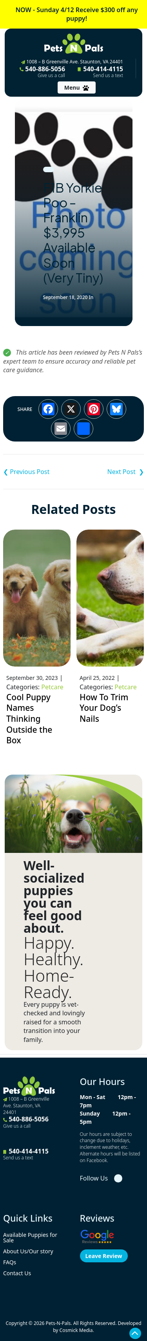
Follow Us (94, 1178)
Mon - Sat (92, 1097)
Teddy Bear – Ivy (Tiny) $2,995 (109, 471)
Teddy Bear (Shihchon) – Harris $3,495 (38, 471)
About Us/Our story (28, 1251)
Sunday (90, 1113)
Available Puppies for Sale (30, 1237)
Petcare (52, 687)
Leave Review (103, 1256)
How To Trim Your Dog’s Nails (104, 708)
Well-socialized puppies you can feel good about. (54, 896)
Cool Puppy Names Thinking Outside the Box (29, 719)
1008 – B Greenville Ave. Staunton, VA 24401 (72, 61)
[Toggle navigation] (77, 87)
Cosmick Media (76, 1330)
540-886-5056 (42, 72)
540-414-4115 (100, 72)
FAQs (9, 1262)
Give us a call (51, 75)
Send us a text (108, 75)
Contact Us (17, 1273)
